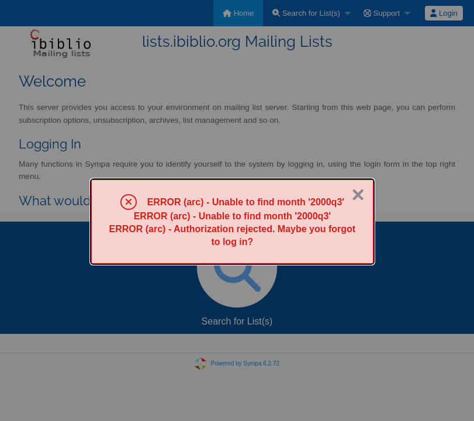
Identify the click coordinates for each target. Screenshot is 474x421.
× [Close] (357, 195)
